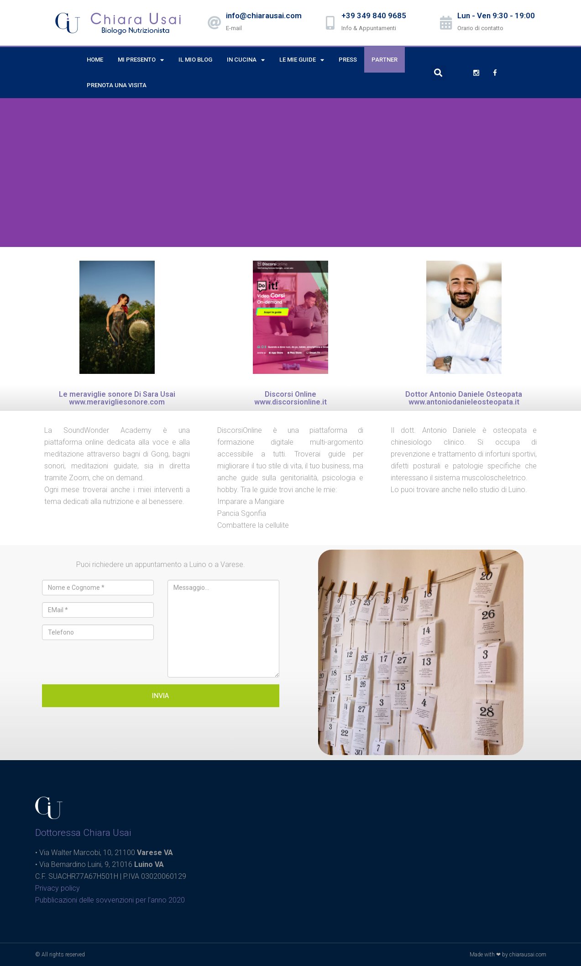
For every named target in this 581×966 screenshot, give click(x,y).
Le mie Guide (301, 60)
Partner (385, 59)
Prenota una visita (117, 85)
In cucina (246, 60)
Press (348, 59)
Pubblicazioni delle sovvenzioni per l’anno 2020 (110, 900)
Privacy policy (57, 888)
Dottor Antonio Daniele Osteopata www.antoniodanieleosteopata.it (463, 398)
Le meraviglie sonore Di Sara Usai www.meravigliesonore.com (117, 398)
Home (95, 59)
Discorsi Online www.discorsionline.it (290, 398)
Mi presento (141, 60)
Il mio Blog (195, 59)
